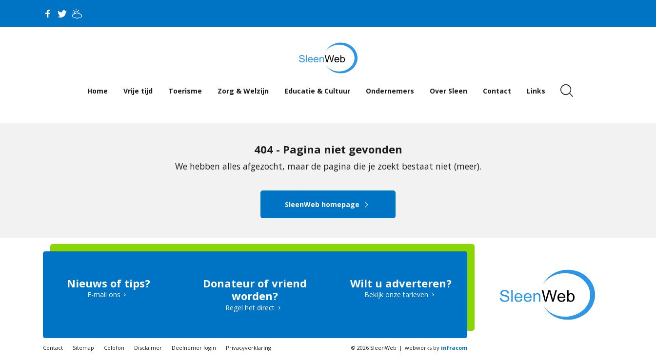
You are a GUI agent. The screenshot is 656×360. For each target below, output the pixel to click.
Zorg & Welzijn (243, 90)
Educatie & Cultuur (317, 90)
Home (97, 90)
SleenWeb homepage (328, 204)
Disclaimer (148, 347)
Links (536, 90)
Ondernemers (390, 90)
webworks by (436, 347)
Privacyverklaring (248, 347)
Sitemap (83, 347)
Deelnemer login (194, 347)
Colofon (114, 347)
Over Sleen (448, 90)
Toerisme (185, 90)
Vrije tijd (138, 90)
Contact (497, 90)
